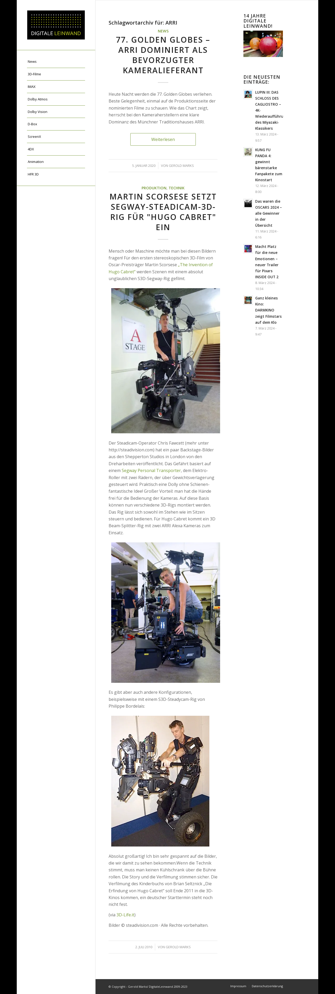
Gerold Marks (181, 165)
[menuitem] (56, 61)
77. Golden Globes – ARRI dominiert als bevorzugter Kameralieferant (163, 55)
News (163, 31)
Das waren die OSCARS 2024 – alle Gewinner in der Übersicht (268, 213)
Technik (177, 187)
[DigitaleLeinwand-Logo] (56, 24)
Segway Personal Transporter (151, 470)
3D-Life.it (125, 915)
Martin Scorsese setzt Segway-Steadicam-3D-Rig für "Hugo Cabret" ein (163, 211)
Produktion (154, 187)
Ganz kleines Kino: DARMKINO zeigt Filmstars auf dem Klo (268, 310)
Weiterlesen (163, 139)
